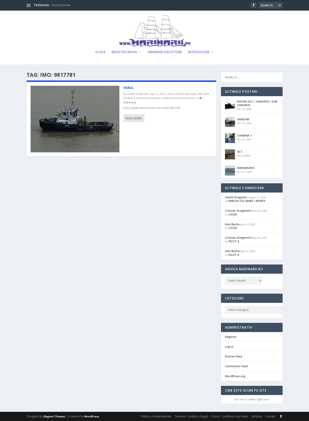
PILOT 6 (234, 241)
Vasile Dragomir (236, 197)
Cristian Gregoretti (137, 94)
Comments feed (236, 366)
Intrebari (256, 416)
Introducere (199, 52)
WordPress (91, 416)
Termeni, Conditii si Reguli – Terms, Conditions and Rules (211, 416)
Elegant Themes (54, 416)
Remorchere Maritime (148, 98)
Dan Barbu (232, 224)
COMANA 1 (244, 135)
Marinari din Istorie (165, 52)
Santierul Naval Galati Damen (178, 98)
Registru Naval (125, 52)
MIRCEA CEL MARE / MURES (247, 201)
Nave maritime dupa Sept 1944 (184, 94)
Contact (270, 416)
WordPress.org (235, 376)
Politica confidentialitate (156, 416)
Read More (134, 118)
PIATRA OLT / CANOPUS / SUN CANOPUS (257, 103)
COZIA (233, 214)
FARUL (128, 88)
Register (231, 337)
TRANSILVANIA (61, 5)
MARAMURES (246, 168)
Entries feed (233, 356)
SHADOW (243, 119)
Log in (229, 346)
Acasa (100, 52)
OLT (240, 152)
